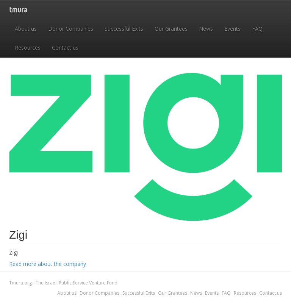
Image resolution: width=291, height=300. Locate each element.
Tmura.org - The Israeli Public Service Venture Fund (63, 283)
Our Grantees (171, 28)
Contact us (65, 47)
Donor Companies (70, 28)
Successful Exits (124, 28)
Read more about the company (47, 263)
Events (232, 28)
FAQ (257, 28)
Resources (28, 47)
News (206, 28)
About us (26, 28)
